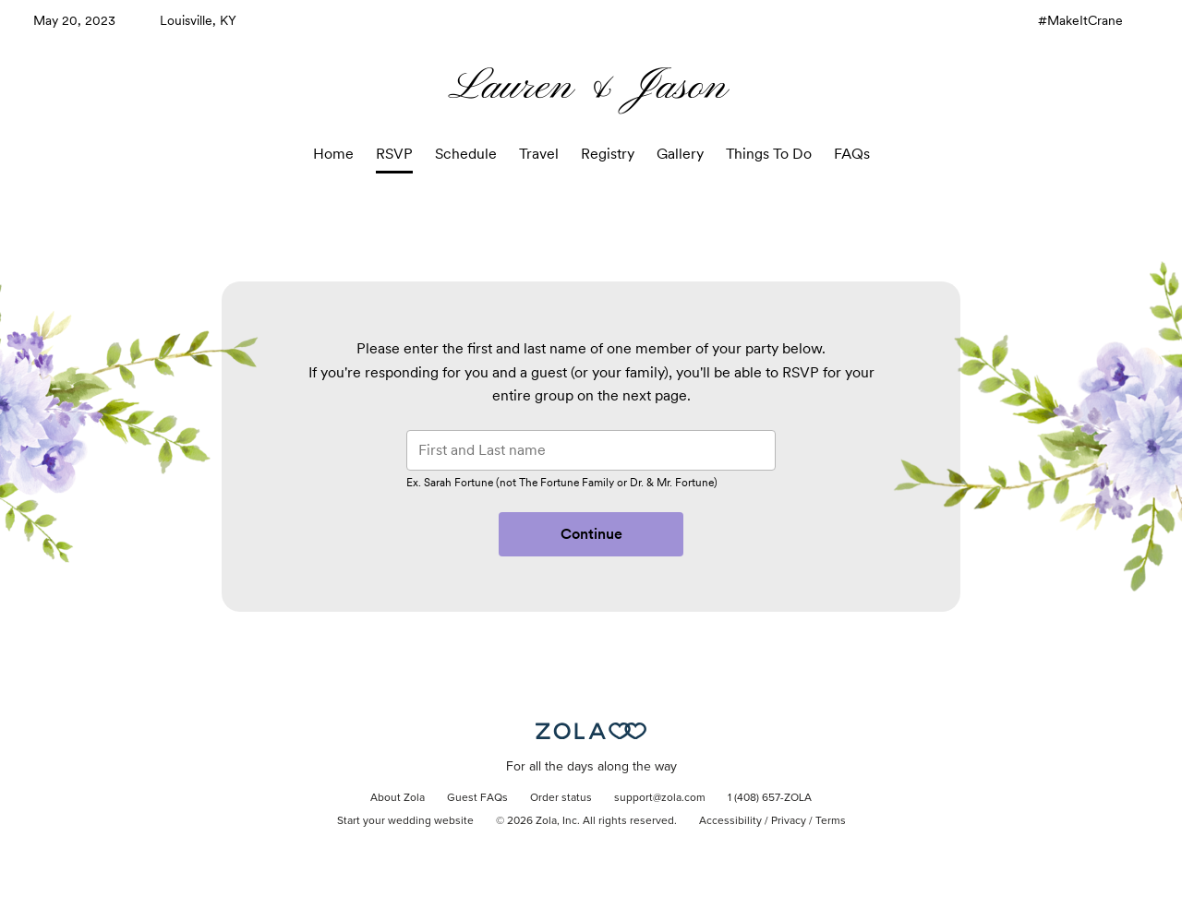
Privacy (788, 821)
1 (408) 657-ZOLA (770, 798)
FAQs (852, 153)
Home (333, 153)
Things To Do (769, 153)
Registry (607, 153)
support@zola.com (660, 798)
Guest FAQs (477, 798)
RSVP (394, 153)
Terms (830, 821)
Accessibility (730, 821)
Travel (539, 153)
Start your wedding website (405, 821)
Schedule (466, 153)
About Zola (397, 798)
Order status (561, 798)
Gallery (680, 153)
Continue (591, 534)
